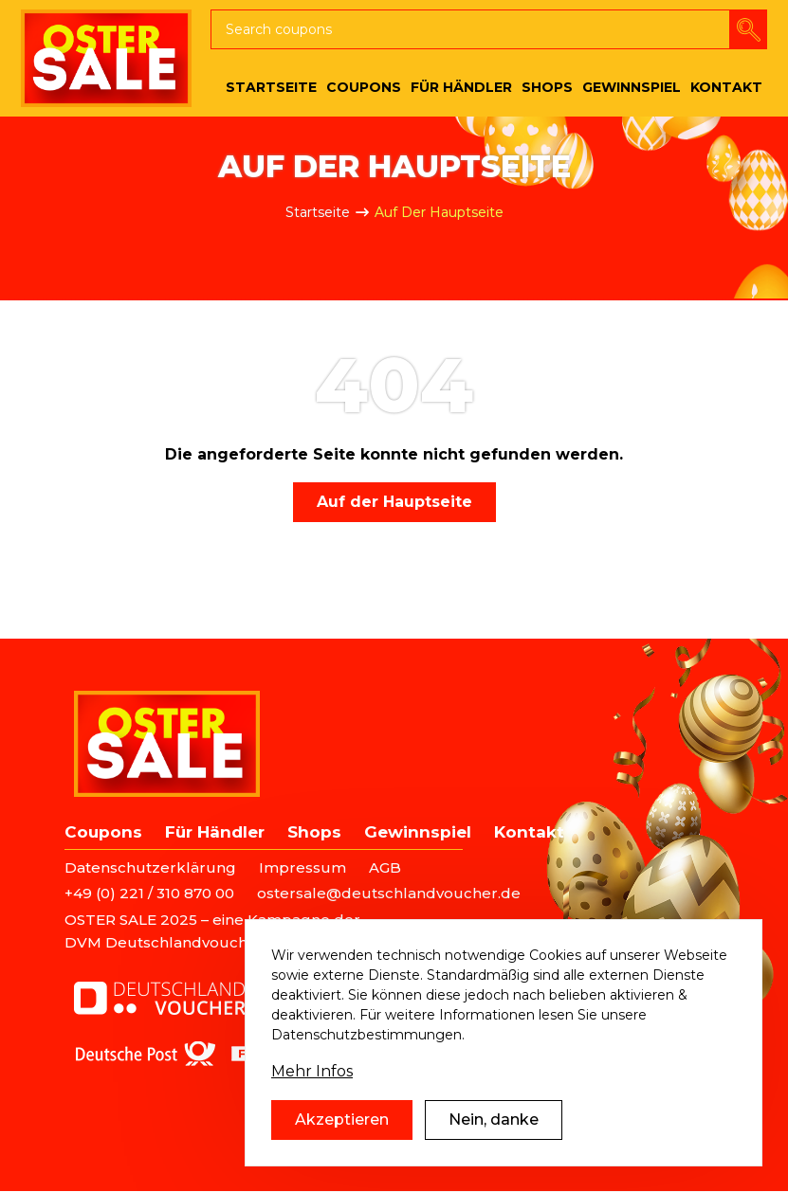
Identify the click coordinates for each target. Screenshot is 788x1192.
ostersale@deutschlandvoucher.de (389, 893)
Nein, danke (494, 1133)
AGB (385, 867)
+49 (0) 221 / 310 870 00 (149, 893)
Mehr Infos (312, 1084)
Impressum (302, 867)
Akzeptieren (342, 1133)
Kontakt (529, 831)
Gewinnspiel (417, 831)
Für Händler (215, 831)
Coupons (103, 831)
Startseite (317, 212)
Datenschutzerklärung (150, 867)
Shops (314, 831)
